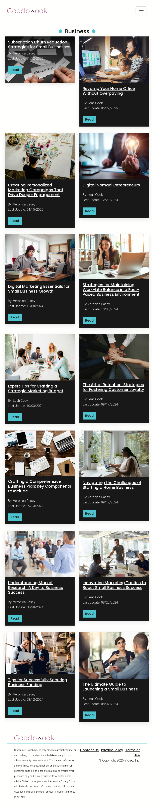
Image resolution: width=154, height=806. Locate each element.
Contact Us (89, 750)
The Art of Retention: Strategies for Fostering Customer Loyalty (113, 387)
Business (77, 31)
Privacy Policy (112, 750)
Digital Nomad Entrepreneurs (111, 185)
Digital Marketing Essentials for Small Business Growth (39, 289)
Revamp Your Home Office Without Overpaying (109, 91)
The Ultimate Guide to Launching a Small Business (110, 686)
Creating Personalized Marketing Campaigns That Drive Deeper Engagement (35, 189)
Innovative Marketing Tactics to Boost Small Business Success (114, 585)
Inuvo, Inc (132, 760)
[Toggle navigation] (141, 10)
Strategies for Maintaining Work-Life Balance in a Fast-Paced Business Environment (111, 289)
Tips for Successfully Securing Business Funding (37, 682)
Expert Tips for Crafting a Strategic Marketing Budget (35, 388)
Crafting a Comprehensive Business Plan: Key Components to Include (39, 486)
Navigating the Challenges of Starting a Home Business (112, 485)
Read (15, 69)
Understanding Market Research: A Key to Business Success (35, 587)
